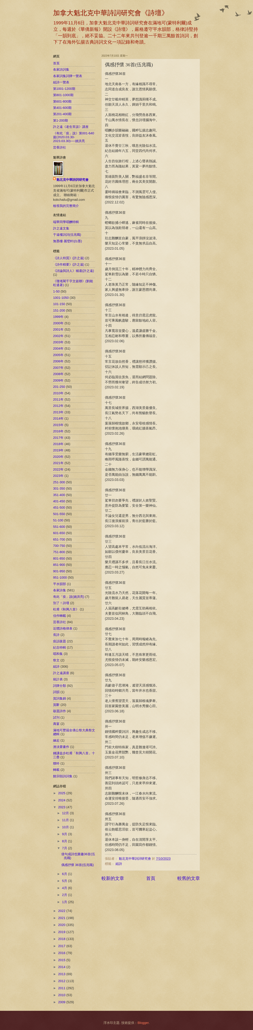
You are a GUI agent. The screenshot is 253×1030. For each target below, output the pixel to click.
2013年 (58, 412)
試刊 (56, 717)
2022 (62, 911)
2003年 (58, 342)
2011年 (58, 399)
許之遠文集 (61, 228)
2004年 (58, 348)
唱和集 (58, 654)
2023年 (58, 476)
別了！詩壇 (61, 603)
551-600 (59, 526)
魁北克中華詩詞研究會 (72, 179)
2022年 (58, 469)
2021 (62, 918)
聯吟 (56, 763)
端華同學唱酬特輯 (66, 222)
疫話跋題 (59, 641)
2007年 (58, 367)
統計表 (58, 679)
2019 (62, 932)
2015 (62, 960)
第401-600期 (62, 107)
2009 (62, 1002)
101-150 (59, 304)
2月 (65, 895)
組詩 (119, 864)
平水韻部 (59, 584)
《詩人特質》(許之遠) (68, 258)
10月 (66, 827)
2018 (62, 939)
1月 (65, 902)
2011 (62, 988)
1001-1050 (61, 297)
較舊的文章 (188, 878)
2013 (62, 974)
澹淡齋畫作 (61, 747)
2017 (62, 946)
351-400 (59, 495)
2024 (62, 800)
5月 (65, 881)
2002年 (58, 336)
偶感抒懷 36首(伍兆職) (77, 865)
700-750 (59, 545)
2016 (62, 953)
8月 (65, 841)
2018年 (58, 444)
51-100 (58, 520)
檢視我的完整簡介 (66, 206)
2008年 (58, 374)
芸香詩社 (59, 147)
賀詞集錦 (59, 698)
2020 (62, 925)
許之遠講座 (61, 673)
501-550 (59, 514)
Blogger (143, 1023)
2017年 (58, 437)
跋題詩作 (59, 711)
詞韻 (56, 692)
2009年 (58, 380)
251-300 (59, 482)
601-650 (59, 533)
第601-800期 (62, 101)
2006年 (58, 361)
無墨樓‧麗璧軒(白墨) (67, 241)
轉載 (56, 769)
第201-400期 (62, 114)
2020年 (58, 456)
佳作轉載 (59, 615)
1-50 (56, 291)
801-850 (59, 558)
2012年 (58, 406)
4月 (65, 888)
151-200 (59, 310)
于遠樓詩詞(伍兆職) (67, 234)
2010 (62, 995)
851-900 (59, 565)
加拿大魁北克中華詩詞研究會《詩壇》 (110, 13)
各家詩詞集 (61, 69)
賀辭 (56, 705)
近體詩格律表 (62, 628)
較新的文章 (112, 878)
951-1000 (60, 577)
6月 (65, 874)
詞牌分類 (59, 685)
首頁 (150, 878)
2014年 (58, 418)
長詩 (56, 635)
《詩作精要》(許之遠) (68, 264)
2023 (62, 807)
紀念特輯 (59, 647)
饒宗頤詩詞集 (62, 776)
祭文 (56, 660)
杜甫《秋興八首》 (66, 609)
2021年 (58, 463)
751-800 (59, 552)
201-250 (59, 386)
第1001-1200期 (64, 88)
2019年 (58, 450)
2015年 (58, 425)
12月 (66, 813)
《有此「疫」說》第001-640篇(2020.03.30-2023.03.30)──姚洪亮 (73, 137)
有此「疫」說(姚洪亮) (68, 596)
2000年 (58, 323)
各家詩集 (59, 590)
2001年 (58, 329)
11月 (66, 820)
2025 (62, 793)
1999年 (58, 316)
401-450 (59, 501)
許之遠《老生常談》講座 (71, 127)
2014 (62, 967)
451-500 (59, 507)
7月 (65, 848)
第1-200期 (60, 120)
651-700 (59, 539)
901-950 (59, 571)
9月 (65, 834)
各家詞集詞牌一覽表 (67, 76)
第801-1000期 (63, 95)
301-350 (59, 488)
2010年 (58, 393)
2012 (62, 981)
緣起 (56, 740)
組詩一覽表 (61, 82)
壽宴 (56, 724)
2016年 (58, 431)
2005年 (58, 355)
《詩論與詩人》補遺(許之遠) (73, 271)
